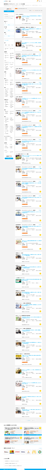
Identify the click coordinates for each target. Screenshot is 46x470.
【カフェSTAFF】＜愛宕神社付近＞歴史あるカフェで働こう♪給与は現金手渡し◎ (31, 397)
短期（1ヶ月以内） (6, 55)
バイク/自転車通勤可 (6, 119)
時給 (37, 10)
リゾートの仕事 (6, 84)
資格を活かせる (11, 113)
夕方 (10, 74)
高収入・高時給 (6, 49)
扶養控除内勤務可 (6, 80)
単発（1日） (6, 53)
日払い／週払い (11, 49)
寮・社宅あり (6, 92)
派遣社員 (11, 146)
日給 (39, 10)
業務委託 (11, 147)
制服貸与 (6, 93)
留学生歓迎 (11, 130)
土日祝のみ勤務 (6, 65)
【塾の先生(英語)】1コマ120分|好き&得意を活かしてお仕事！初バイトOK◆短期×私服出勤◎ (31, 267)
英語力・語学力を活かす (6, 111)
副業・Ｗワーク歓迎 (11, 132)
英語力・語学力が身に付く (11, 119)
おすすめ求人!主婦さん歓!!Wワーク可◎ (22, 8)
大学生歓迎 (6, 127)
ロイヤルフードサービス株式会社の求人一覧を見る (27, 50)
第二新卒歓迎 (6, 133)
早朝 (5, 73)
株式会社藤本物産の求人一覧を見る (25, 324)
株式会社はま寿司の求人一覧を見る (25, 78)
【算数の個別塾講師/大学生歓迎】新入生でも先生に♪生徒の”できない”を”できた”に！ (31, 198)
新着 (36, 10)
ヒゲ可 (11, 140)
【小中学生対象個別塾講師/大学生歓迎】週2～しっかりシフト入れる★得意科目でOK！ (31, 212)
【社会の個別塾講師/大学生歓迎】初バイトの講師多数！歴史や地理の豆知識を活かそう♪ (31, 127)
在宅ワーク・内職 (11, 82)
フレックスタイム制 (11, 67)
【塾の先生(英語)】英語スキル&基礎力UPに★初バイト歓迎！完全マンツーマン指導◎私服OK (31, 255)
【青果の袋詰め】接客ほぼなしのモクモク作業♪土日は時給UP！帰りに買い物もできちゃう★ (31, 317)
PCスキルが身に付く (6, 122)
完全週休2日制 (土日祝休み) (6, 69)
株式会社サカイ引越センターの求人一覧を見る (27, 364)
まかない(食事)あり (7, 89)
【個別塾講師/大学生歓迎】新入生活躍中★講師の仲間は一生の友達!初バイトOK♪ (31, 56)
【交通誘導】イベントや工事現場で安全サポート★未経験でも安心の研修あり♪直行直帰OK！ (31, 29)
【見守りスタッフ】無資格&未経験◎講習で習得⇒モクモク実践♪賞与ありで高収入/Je (31, 241)
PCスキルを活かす (11, 111)
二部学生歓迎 (11, 127)
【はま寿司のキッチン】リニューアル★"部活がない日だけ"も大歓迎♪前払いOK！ (31, 70)
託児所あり (6, 96)
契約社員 (6, 146)
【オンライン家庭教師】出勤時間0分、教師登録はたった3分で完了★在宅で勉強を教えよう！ (31, 305)
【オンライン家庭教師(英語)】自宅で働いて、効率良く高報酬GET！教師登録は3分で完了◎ (31, 330)
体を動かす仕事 (6, 82)
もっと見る (40, 448)
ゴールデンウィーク (6, 152)
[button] (42, 452)
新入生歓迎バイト (11, 152)
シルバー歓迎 (6, 130)
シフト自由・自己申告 (6, 67)
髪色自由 (6, 137)
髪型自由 (11, 137)
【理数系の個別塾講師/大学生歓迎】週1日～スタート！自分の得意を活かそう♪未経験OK (31, 183)
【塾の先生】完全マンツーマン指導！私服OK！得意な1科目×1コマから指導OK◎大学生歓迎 (31, 410)
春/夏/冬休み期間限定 (12, 57)
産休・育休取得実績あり (11, 96)
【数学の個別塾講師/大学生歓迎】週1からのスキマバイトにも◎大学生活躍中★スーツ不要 (31, 141)
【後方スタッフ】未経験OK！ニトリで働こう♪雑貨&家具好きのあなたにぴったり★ (31, 370)
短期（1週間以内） (12, 53)
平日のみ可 (11, 64)
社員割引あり (11, 93)
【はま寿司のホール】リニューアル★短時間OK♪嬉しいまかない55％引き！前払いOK (31, 99)
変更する (9, 30)
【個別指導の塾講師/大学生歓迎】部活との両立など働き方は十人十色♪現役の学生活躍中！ (31, 227)
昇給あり (11, 92)
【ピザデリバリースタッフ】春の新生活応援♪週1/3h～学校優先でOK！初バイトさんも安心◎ (31, 16)
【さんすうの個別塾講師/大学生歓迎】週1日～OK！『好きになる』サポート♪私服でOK (31, 113)
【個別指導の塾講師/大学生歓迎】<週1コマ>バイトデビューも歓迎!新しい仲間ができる (31, 84)
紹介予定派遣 (6, 147)
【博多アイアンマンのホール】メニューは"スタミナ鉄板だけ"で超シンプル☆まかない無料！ (31, 156)
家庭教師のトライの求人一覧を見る (25, 261)
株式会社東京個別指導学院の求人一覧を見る (26, 64)
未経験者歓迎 (6, 126)
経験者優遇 (6, 113)
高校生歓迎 (11, 126)
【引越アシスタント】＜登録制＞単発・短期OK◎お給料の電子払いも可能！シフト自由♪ (31, 356)
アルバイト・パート (6, 144)
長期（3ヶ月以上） (6, 57)
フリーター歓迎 (6, 132)
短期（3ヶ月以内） (12, 55)
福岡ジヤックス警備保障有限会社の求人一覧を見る (27, 37)
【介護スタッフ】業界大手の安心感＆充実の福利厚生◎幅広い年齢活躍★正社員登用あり (31, 280)
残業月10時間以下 (11, 84)
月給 (41, 10)
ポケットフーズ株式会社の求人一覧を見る (26, 23)
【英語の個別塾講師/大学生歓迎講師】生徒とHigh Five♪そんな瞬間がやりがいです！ (31, 169)
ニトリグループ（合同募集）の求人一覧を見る (27, 377)
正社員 (11, 144)
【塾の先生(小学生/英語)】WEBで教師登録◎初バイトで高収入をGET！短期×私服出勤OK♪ (31, 343)
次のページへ (34, 420)
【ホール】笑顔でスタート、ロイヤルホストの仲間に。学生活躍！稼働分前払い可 (31, 43)
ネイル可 (6, 140)
